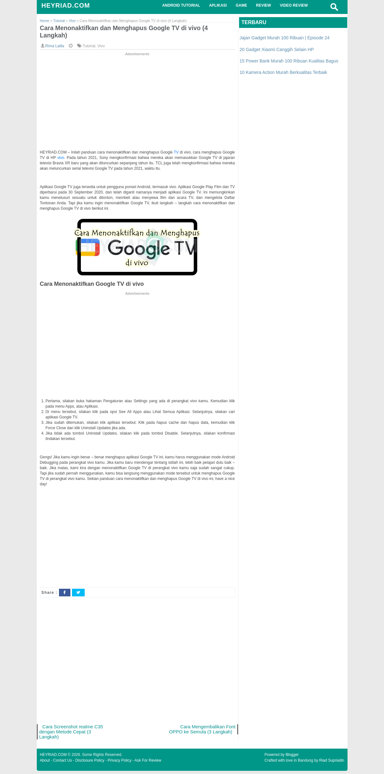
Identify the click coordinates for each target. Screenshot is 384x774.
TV (177, 153)
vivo (60, 159)
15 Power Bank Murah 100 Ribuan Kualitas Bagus (289, 60)
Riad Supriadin (331, 763)
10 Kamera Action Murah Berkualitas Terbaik (283, 72)
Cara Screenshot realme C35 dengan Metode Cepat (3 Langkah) (72, 733)
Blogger (292, 758)
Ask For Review (147, 763)
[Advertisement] (137, 102)
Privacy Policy (120, 763)
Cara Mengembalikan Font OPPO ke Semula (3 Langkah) (201, 731)
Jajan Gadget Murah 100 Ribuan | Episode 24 (285, 37)
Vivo (101, 47)
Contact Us (62, 763)
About (45, 763)
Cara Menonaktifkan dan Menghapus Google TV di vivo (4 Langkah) (131, 32)
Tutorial (89, 47)
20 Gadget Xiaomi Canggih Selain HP (277, 49)
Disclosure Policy (89, 763)
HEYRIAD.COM (66, 5)
